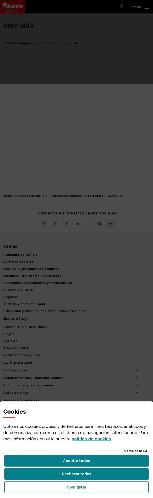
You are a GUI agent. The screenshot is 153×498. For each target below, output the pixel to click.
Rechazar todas (80, 475)
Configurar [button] (100, 488)
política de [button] (91, 438)
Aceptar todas (80, 461)
